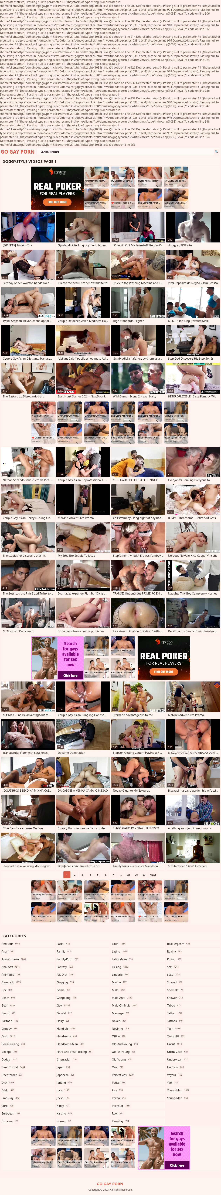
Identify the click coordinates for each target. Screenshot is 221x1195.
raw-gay (121, 1121)
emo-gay (11, 1098)
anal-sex (11, 967)
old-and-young (125, 1044)
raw (118, 1113)
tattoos (175, 1021)
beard (9, 1013)
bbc (7, 990)
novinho (121, 1028)
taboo (174, 1005)
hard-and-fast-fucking (75, 1051)
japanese (66, 1075)
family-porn (68, 959)
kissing (65, 1113)
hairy (63, 1021)
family (64, 951)
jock (63, 1090)
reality (174, 951)
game (64, 990)
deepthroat (12, 1075)
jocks (63, 1098)
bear (9, 1005)
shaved (175, 982)
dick (8, 1082)
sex (173, 967)
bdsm (9, 997)
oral (118, 1067)
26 (136, 874)
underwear (177, 1059)
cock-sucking (14, 1044)
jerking (65, 1082)
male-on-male (125, 1005)
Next (153, 874)
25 (128, 874)
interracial (67, 1059)
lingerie (120, 974)
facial (64, 943)
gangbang (67, 997)
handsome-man (70, 1044)
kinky (63, 1105)
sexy (174, 974)
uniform (176, 1067)
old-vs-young (124, 1051)
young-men (178, 1098)
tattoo (175, 1013)
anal (8, 951)
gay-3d (65, 1013)
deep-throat (14, 1067)
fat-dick (66, 974)
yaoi (173, 1082)
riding (174, 959)
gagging (66, 982)
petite (119, 1082)
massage (121, 1013)
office (119, 1036)
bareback (12, 982)
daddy (10, 1059)
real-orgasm (179, 943)
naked (119, 1021)
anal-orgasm (14, 959)
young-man (178, 1090)
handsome (67, 1036)
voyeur (175, 1075)
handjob (66, 1028)
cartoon (10, 1021)
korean (64, 1121)
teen (174, 1028)
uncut (175, 1044)
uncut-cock (178, 1051)
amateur (11, 943)
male (119, 990)
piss (118, 1090)
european (11, 1113)
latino (120, 951)
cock (9, 1036)
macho (120, 982)
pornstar (121, 1105)
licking (120, 967)
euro (8, 1105)
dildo (8, 1090)
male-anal (122, 997)
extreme (10, 1121)
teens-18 (176, 1036)
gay (64, 1005)
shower (175, 997)
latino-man (123, 959)
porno (119, 1098)
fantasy (65, 967)
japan (64, 1067)
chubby (10, 1028)
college (10, 1051)
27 (144, 874)
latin (119, 943)
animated (11, 974)
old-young (122, 1059)
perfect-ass (123, 1075)
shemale (175, 990)
